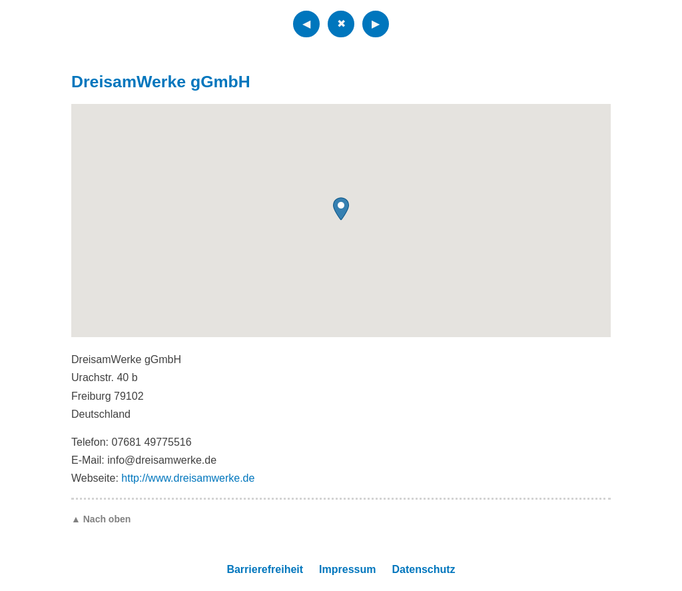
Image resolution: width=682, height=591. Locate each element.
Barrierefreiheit (264, 569)
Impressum (347, 569)
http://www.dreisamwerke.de (187, 478)
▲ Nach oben (101, 519)
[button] (341, 209)
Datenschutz (423, 569)
